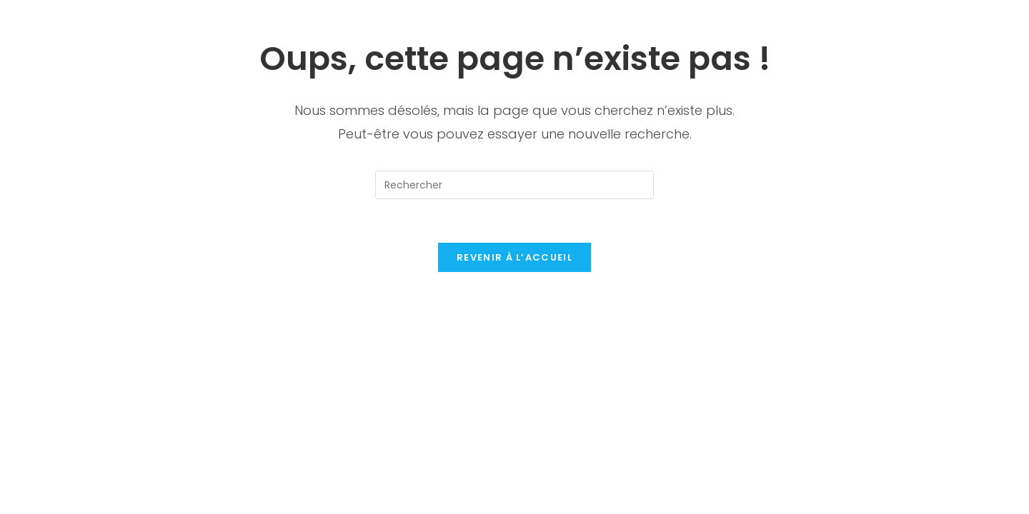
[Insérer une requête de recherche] (514, 185)
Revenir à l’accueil (514, 257)
